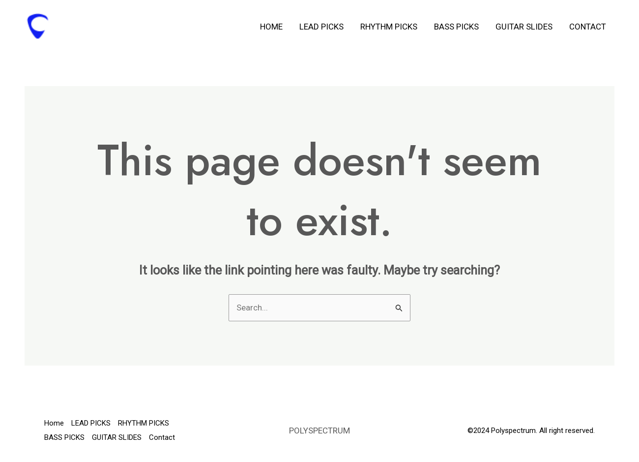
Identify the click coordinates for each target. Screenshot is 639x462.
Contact (587, 26)
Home (271, 26)
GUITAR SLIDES (523, 26)
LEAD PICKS (321, 26)
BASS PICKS (456, 26)
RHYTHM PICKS (388, 26)
